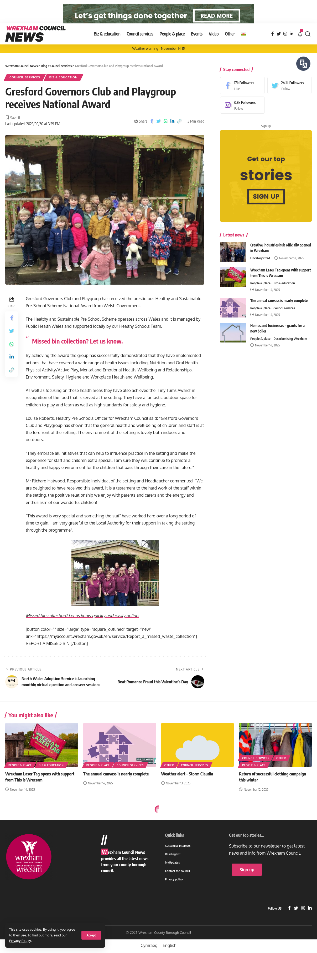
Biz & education (63, 87)
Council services (24, 87)
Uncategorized (260, 265)
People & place (260, 290)
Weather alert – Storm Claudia (187, 784)
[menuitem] (243, 44)
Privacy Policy (20, 941)
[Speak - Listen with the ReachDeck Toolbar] (303, 64)
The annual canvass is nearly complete (279, 307)
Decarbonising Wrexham (290, 345)
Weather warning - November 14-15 (158, 59)
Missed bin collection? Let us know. (77, 351)
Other (169, 775)
